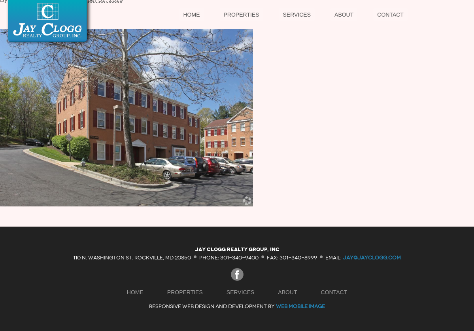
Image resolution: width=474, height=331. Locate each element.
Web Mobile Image (300, 306)
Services (297, 14)
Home (191, 14)
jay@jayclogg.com (372, 257)
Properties (241, 14)
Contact (390, 14)
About (343, 14)
